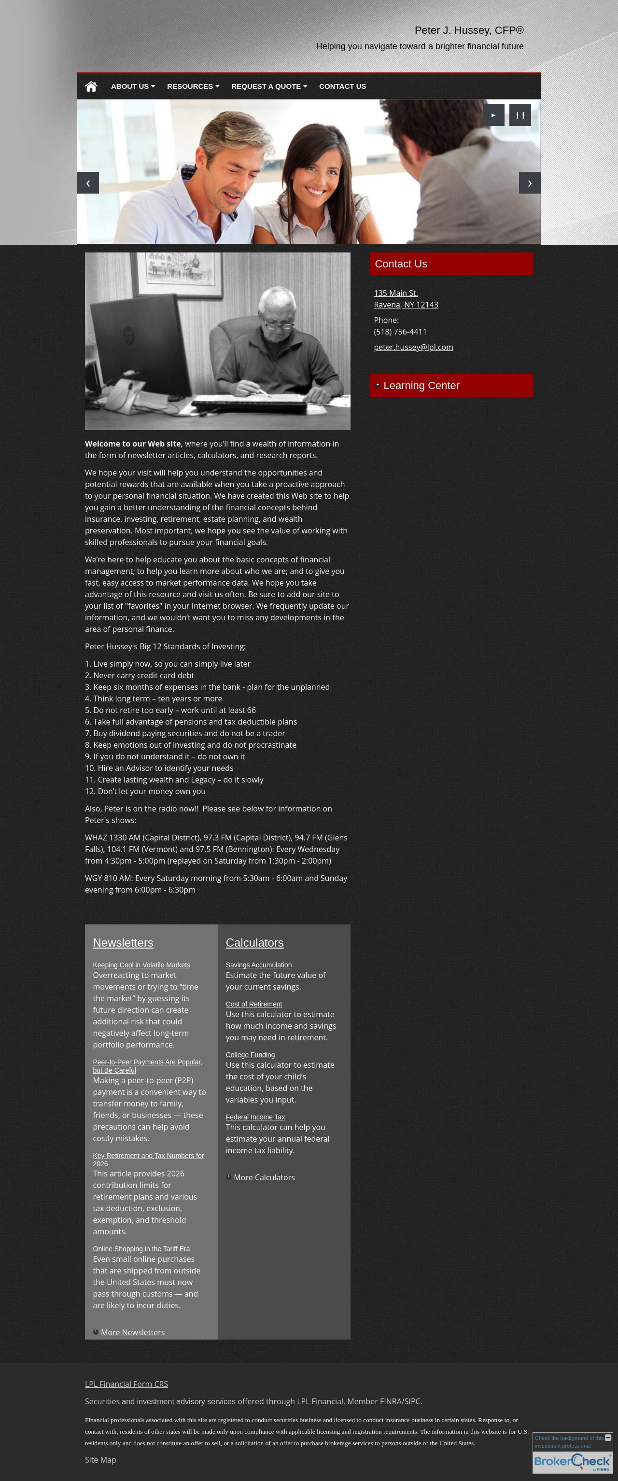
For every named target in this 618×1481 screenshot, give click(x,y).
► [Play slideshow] (494, 114)
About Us (130, 86)
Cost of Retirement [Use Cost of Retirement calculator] (254, 1004)
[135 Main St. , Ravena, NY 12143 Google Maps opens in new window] (406, 298)
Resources (190, 86)
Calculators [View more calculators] (255, 942)
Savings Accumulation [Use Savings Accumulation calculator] (259, 965)
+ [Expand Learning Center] (377, 385)
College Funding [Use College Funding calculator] (250, 1055)
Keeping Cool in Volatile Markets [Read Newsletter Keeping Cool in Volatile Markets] (142, 965)
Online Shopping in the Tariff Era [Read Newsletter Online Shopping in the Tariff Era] (141, 1249)
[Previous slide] (88, 183)
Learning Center (421, 385)
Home (91, 86)
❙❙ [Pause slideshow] (520, 114)
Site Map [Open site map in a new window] (100, 1459)
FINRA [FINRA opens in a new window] (391, 1401)
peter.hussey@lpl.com (413, 347)
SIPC (413, 1401)
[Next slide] (530, 183)
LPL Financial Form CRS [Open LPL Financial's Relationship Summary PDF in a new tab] (126, 1384)
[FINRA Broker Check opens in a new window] (573, 1453)
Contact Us (342, 86)
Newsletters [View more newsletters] (123, 942)
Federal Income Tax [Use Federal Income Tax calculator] (255, 1117)
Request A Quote (266, 86)
